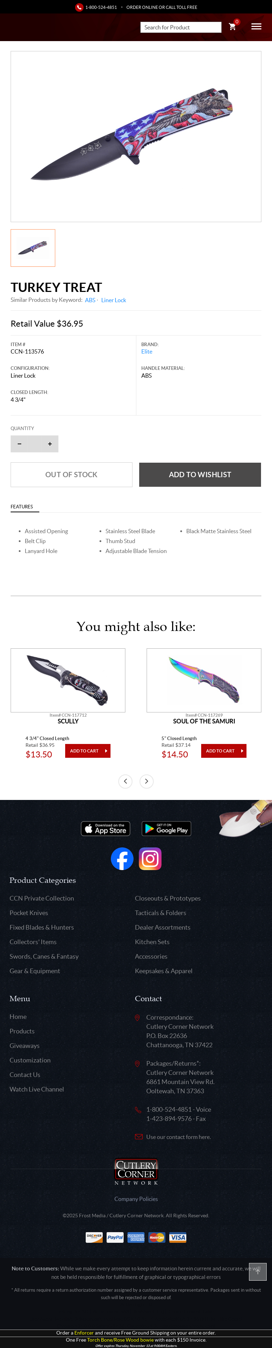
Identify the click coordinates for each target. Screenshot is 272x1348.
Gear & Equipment (35, 971)
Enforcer (84, 1333)
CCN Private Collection (42, 898)
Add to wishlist (200, 474)
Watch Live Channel (37, 1089)
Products (22, 1031)
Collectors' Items (33, 942)
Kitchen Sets (152, 942)
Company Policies (136, 1199)
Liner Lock (113, 300)
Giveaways (25, 1045)
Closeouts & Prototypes (168, 898)
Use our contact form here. (178, 1137)
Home (18, 1016)
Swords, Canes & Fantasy (44, 956)
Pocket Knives (29, 912)
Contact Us (25, 1074)
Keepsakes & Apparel (164, 971)
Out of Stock (71, 474)
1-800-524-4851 (101, 7)
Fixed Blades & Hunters (42, 927)
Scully (68, 721)
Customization (30, 1060)
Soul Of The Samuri (204, 721)
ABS (90, 300)
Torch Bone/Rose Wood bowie (120, 1340)
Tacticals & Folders (160, 912)
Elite (146, 351)
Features (22, 506)
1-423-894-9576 (169, 1118)
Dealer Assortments (163, 927)
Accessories (151, 956)
